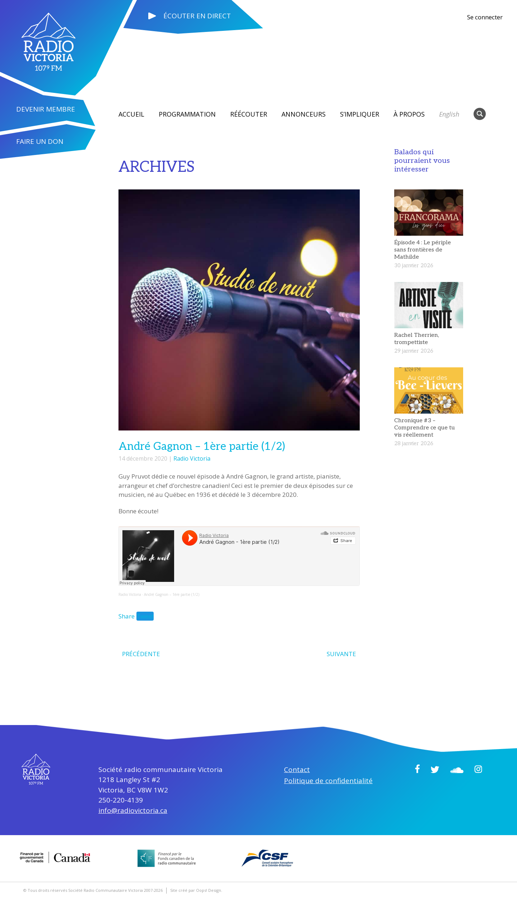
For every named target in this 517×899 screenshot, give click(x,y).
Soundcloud (457, 770)
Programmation (187, 114)
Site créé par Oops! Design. (196, 890)
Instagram (478, 769)
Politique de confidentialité (328, 780)
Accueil (131, 114)
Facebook (417, 768)
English (449, 114)
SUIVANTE (341, 654)
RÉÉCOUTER (248, 114)
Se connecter (485, 17)
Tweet (145, 616)
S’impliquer (359, 114)
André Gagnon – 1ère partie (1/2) (171, 594)
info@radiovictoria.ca (132, 810)
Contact (297, 769)
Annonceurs (303, 114)
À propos (409, 114)
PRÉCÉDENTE (141, 654)
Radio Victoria (191, 458)
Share (126, 616)
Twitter (434, 769)
